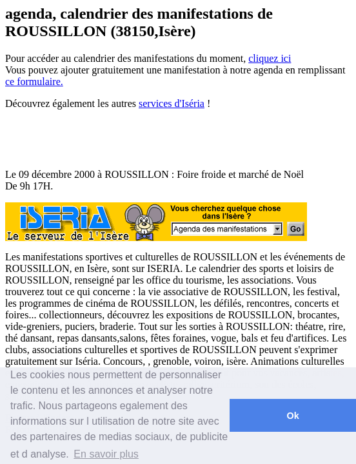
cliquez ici (269, 58)
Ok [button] (292, 416)
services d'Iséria (171, 103)
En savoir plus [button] (106, 454)
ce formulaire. (34, 81)
